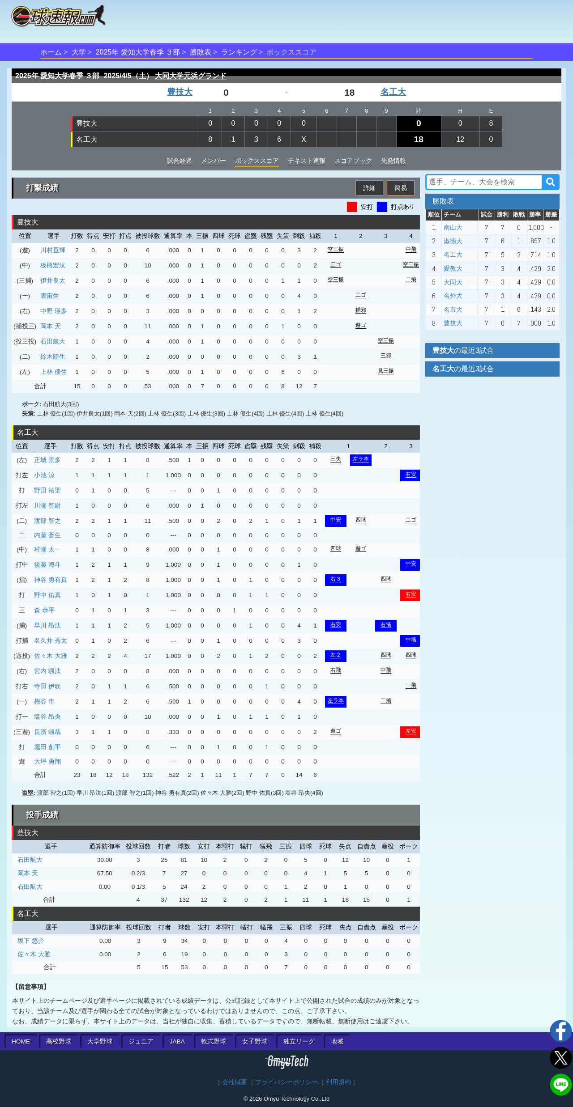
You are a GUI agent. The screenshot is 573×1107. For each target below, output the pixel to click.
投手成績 (42, 814)
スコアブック (353, 160)
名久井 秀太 (50, 640)
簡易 (400, 187)
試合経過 (179, 160)
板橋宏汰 (52, 265)
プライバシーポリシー (286, 1082)
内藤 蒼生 (47, 535)
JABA (177, 1041)
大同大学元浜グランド (191, 76)
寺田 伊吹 (47, 686)
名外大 (453, 296)
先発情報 (393, 160)
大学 (79, 52)
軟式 (213, 1041)
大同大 (453, 282)
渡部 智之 (47, 520)
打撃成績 (42, 187)
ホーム (51, 52)
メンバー (213, 160)
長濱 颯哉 (47, 731)
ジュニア (141, 1041)
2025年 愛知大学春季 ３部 (138, 52)
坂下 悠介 (30, 940)
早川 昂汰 (47, 625)
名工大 (393, 92)
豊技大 (179, 92)
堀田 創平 (47, 747)
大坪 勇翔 (47, 761)
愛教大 (453, 268)
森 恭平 (44, 610)
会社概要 (234, 1082)
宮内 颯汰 (47, 670)
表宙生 (49, 295)
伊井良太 (52, 280)
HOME (21, 1041)
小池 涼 (44, 475)
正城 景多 (47, 459)
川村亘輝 (52, 250)
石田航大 (52, 341)
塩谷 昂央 (47, 716)
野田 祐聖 (47, 490)
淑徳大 (453, 241)
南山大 (453, 227)
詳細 (369, 187)
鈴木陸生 (52, 356)
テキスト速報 (306, 160)
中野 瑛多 (53, 310)
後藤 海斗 (47, 564)
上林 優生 (53, 371)
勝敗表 (200, 52)
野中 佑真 (47, 594)
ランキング (239, 52)
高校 (58, 1041)
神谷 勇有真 (50, 579)
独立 (299, 1041)
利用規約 (338, 1082)
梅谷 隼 (44, 701)
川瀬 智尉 (47, 505)
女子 (254, 1041)
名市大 (453, 309)
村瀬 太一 (47, 549)
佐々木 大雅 (50, 655)
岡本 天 (50, 326)
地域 (337, 1041)
